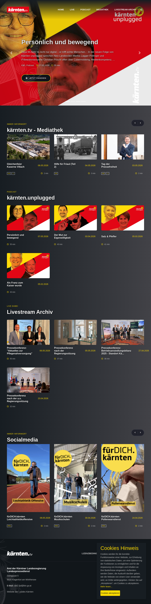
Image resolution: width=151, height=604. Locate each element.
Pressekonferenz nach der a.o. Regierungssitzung (17, 398)
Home (61, 9)
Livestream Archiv (125, 9)
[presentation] (136, 123)
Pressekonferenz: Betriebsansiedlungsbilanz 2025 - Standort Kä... (116, 351)
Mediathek (102, 9)
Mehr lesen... (78, 584)
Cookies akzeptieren (88, 590)
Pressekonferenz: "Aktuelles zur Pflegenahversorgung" (19, 351)
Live (72, 9)
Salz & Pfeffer (108, 236)
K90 (23, 65)
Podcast (85, 9)
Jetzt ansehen (37, 78)
